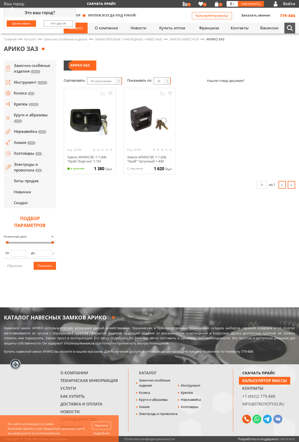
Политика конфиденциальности (149, 439)
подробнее (101, 433)
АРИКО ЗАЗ (80, 65)
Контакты (252, 388)
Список (188, 80)
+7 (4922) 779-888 (258, 396)
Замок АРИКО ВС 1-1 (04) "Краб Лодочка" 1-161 (86, 159)
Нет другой (58, 23)
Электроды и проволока (158, 413)
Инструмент (190, 385)
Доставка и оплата (81, 403)
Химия (144, 406)
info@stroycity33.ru (263, 403)
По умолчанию (101, 81)
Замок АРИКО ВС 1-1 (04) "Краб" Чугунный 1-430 (146, 159)
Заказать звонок (255, 15)
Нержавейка (191, 399)
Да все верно (21, 23)
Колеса (144, 392)
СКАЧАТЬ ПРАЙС (258, 372)
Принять (101, 425)
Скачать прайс (101, 3)
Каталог (148, 372)
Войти (289, 3)
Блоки (179, 80)
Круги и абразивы (153, 399)
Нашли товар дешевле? (226, 80)
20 (158, 81)
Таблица (198, 80)
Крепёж (187, 392)
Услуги (68, 388)
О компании (74, 372)
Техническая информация (89, 380)
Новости (70, 411)
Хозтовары (189, 406)
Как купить (72, 396)
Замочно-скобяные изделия (154, 383)
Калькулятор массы (211, 15)
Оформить (250, 4)
